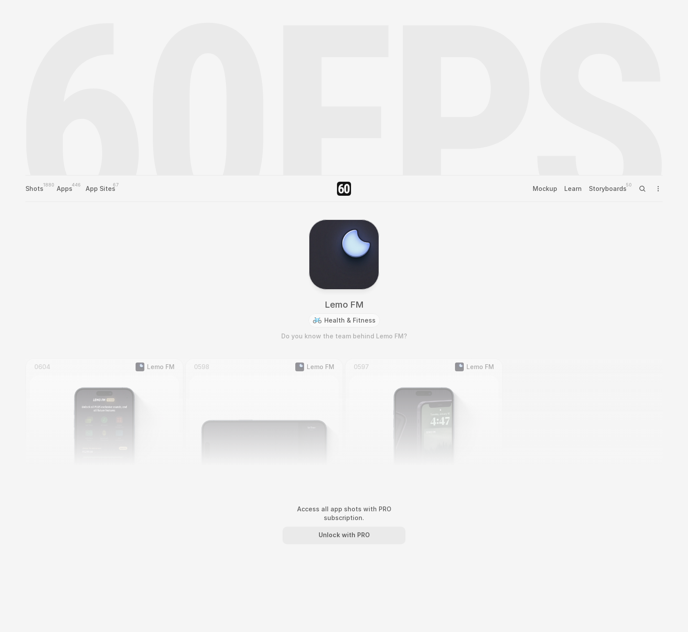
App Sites (100, 188)
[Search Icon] (642, 188)
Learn (573, 188)
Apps (64, 188)
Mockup (545, 188)
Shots (34, 188)
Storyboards (608, 188)
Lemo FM (344, 304)
